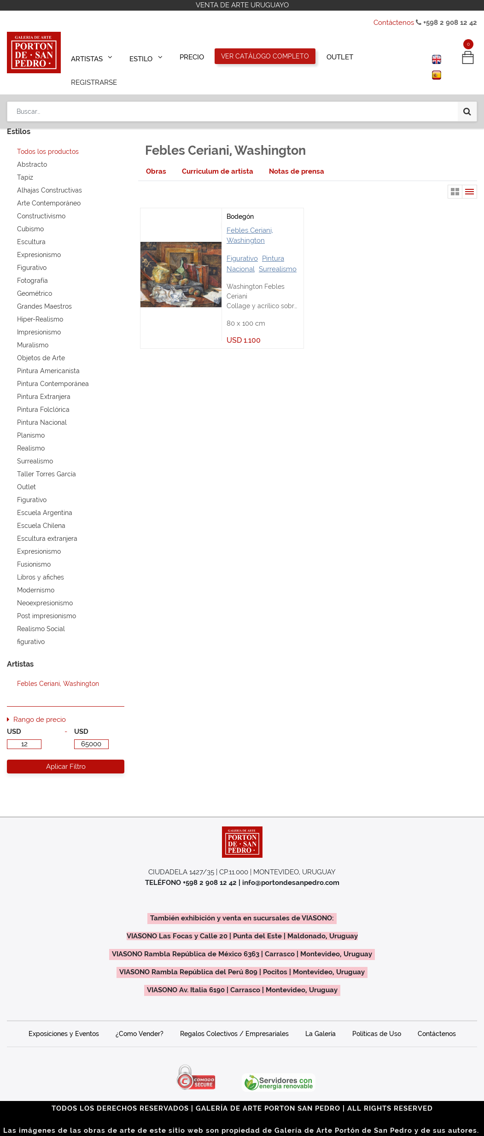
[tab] (156, 158)
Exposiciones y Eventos (64, 1021)
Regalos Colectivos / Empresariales (234, 1021)
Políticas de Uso (376, 1021)
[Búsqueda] (467, 84)
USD (14, 718)
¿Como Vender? (139, 1021)
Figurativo (242, 245)
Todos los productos (48, 138)
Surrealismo (278, 256)
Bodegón (240, 203)
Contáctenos (393, 22)
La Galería (320, 1021)
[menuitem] (192, 56)
